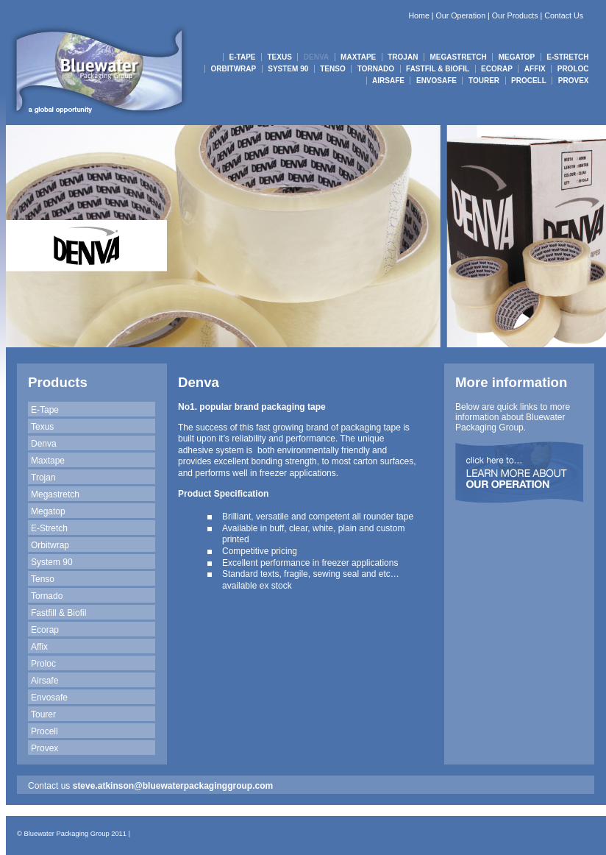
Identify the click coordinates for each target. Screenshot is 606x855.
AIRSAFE (388, 81)
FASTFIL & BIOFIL (437, 69)
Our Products (515, 15)
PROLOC (573, 69)
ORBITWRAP (234, 69)
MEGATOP (517, 57)
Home (418, 15)
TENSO (332, 69)
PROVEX (573, 81)
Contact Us (563, 15)
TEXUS (280, 57)
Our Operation (461, 15)
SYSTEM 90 (288, 69)
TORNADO (375, 69)
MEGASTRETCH (457, 57)
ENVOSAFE (436, 81)
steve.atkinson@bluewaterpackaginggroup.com (173, 786)
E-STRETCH (567, 57)
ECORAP (497, 69)
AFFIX (535, 69)
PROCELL (528, 81)
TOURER (483, 81)
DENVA (316, 57)
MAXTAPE (358, 57)
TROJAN (403, 57)
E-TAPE (242, 57)
